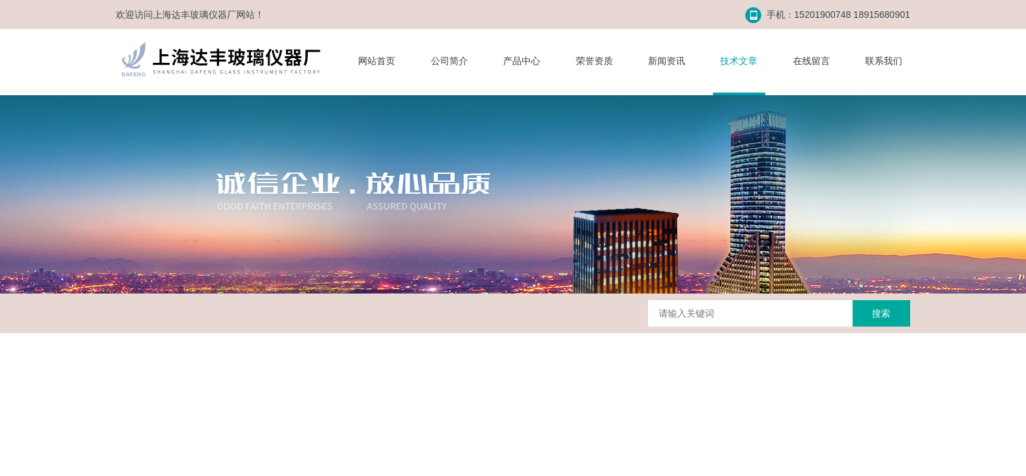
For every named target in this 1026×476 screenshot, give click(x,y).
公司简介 (449, 61)
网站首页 (376, 61)
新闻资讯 (666, 61)
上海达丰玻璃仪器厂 (194, 14)
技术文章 (738, 61)
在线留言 (811, 61)
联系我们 (883, 61)
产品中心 (521, 61)
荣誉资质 (594, 61)
